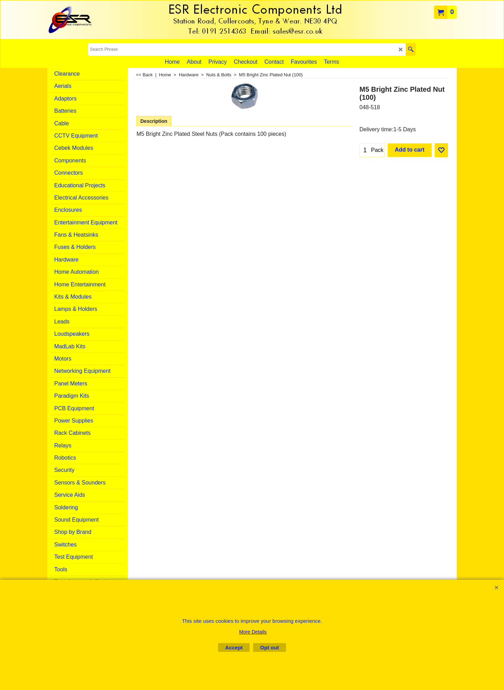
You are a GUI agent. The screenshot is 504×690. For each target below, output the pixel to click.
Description (153, 121)
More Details (253, 632)
